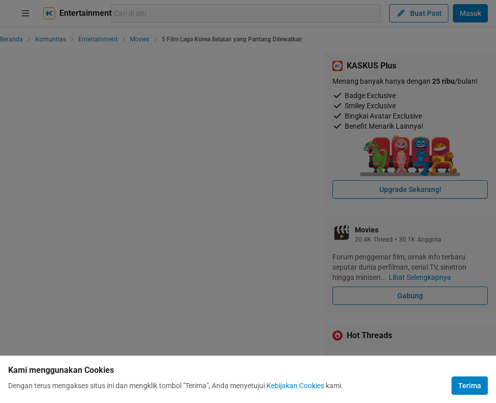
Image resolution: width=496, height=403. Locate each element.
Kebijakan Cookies (295, 386)
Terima (469, 386)
